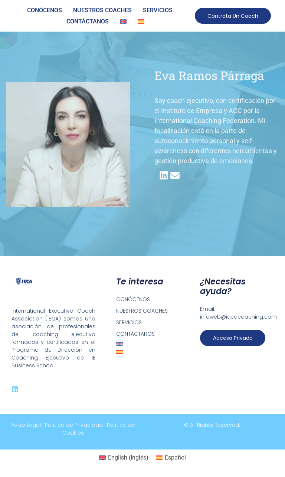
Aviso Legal (26, 425)
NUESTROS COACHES (102, 10)
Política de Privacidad (74, 425)
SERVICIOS (158, 10)
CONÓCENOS (44, 10)
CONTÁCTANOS (87, 21)
